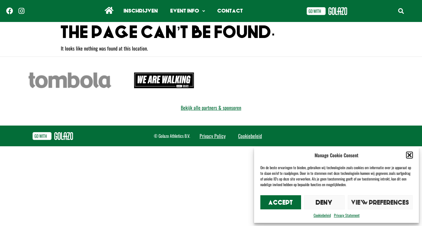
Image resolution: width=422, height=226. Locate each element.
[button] (409, 155)
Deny (324, 202)
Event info (187, 11)
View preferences (380, 202)
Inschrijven (141, 11)
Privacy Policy (213, 136)
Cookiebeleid (322, 215)
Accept (280, 202)
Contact (230, 11)
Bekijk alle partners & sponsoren (211, 107)
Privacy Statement (347, 215)
